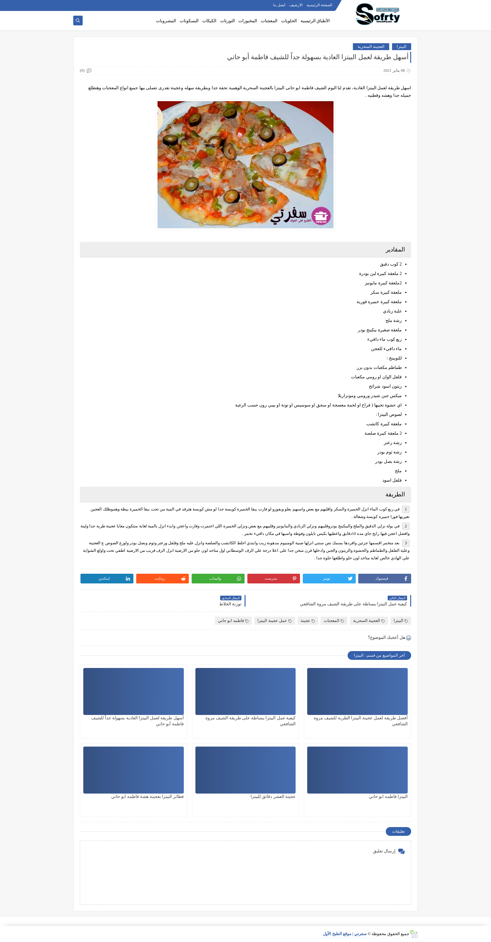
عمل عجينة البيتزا (274, 620)
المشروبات (166, 20)
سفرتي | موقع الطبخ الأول (345, 933)
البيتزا (401, 46)
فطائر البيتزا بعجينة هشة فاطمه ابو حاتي (147, 796)
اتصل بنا (279, 5)
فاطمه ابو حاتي (233, 620)
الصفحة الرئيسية (319, 5)
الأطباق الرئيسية (315, 20)
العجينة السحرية (371, 46)
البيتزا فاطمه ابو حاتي (388, 796)
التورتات (227, 20)
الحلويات (289, 20)
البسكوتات (189, 20)
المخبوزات (247, 20)
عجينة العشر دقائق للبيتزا (273, 796)
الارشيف (295, 5)
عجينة (308, 620)
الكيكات (209, 20)
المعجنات (269, 20)
